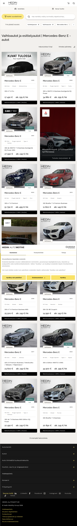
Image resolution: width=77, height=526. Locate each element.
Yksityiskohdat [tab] (38, 252)
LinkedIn (23, 493)
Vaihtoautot (47, 24)
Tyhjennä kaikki (12, 24)
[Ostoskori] (68, 3)
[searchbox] (52, 16)
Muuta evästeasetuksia (10, 521)
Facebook (38, 493)
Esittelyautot (32, 24)
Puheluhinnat (7, 514)
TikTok (12, 495)
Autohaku (19, 9)
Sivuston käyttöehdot (9, 512)
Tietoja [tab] (63, 252)
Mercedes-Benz (62, 24)
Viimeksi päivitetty (65, 47)
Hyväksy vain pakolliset (14, 277)
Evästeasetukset (38, 277)
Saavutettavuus (7, 519)
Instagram (53, 493)
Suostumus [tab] (13, 252)
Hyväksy (63, 277)
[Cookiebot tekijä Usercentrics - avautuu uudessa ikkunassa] (67, 247)
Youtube (68, 493)
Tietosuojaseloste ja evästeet (12, 516)
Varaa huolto (57, 9)
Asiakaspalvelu (7, 473)
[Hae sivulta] (74, 3)
